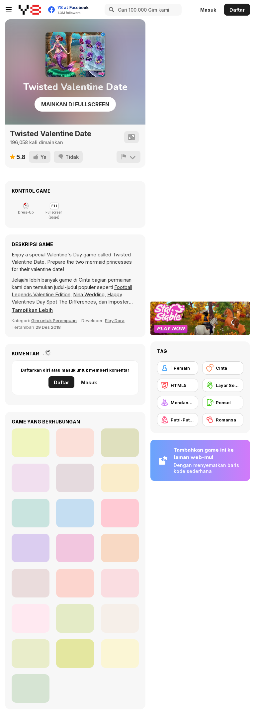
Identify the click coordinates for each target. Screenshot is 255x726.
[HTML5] (177, 385)
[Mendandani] (177, 402)
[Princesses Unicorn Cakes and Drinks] (120, 548)
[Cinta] (222, 368)
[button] (32, 310)
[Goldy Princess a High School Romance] (120, 583)
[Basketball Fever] (30, 478)
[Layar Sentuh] (222, 385)
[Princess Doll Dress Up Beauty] (120, 478)
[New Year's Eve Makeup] (75, 583)
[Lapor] (128, 157)
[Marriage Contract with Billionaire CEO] (30, 513)
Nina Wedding (89, 294)
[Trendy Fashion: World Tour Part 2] (75, 478)
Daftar (237, 10)
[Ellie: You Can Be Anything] (75, 513)
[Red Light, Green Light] (75, 442)
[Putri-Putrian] (177, 419)
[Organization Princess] (120, 653)
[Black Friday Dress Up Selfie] (75, 548)
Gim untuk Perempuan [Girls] (54, 320)
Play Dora (115, 320)
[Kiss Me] (30, 688)
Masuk (208, 10)
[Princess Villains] (30, 442)
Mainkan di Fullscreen (75, 104)
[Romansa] (222, 419)
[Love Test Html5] (30, 548)
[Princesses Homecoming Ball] (120, 513)
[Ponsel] (222, 402)
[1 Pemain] (177, 368)
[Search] (111, 10)
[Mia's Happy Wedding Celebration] (75, 618)
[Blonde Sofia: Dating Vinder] (30, 653)
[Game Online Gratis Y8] (30, 10)
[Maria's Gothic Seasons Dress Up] (75, 653)
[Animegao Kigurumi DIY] (120, 442)
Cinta (84, 280)
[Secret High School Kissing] (30, 583)
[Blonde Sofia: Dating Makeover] (30, 618)
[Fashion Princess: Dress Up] (120, 618)
